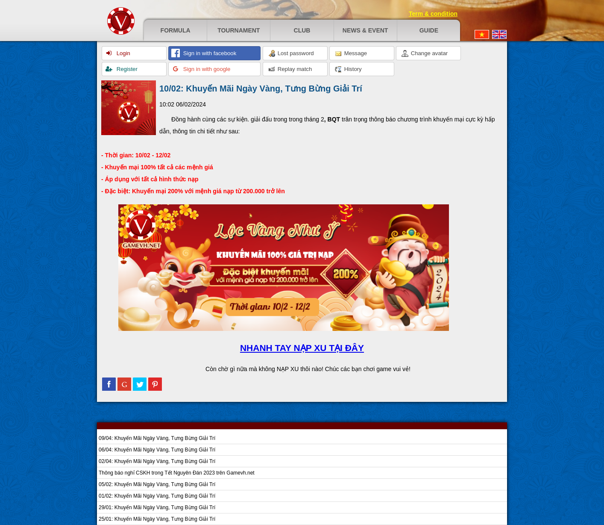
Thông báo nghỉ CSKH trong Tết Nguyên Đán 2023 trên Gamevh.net (177, 473)
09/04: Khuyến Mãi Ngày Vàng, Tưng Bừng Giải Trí (157, 438)
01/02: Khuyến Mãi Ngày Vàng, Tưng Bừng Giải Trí (157, 496)
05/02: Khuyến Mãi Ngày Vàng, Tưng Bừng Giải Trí (157, 484)
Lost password (291, 53)
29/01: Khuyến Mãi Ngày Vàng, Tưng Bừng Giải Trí (157, 507)
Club (302, 30)
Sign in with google (206, 69)
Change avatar (425, 53)
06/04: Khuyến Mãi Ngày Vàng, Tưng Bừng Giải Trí (157, 450)
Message (351, 53)
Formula (176, 30)
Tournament (238, 30)
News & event (365, 30)
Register (126, 69)
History (348, 69)
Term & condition (433, 13)
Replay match (290, 69)
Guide (428, 30)
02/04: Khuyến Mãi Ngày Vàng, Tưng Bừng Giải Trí (157, 461)
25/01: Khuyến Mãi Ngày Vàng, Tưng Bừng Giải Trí (157, 519)
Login (122, 53)
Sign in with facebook (209, 53)
